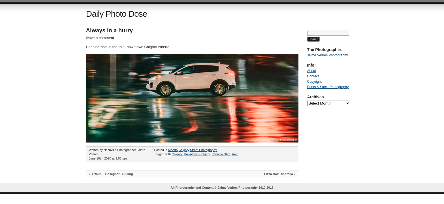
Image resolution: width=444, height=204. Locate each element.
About (311, 71)
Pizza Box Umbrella (278, 174)
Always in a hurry (109, 30)
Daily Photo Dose (116, 13)
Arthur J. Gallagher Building (112, 174)
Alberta (173, 150)
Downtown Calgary (197, 154)
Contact (313, 76)
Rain (235, 154)
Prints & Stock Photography (328, 87)
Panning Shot (221, 154)
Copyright (314, 82)
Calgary (184, 150)
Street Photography (203, 150)
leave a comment (100, 38)
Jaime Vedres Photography (327, 55)
